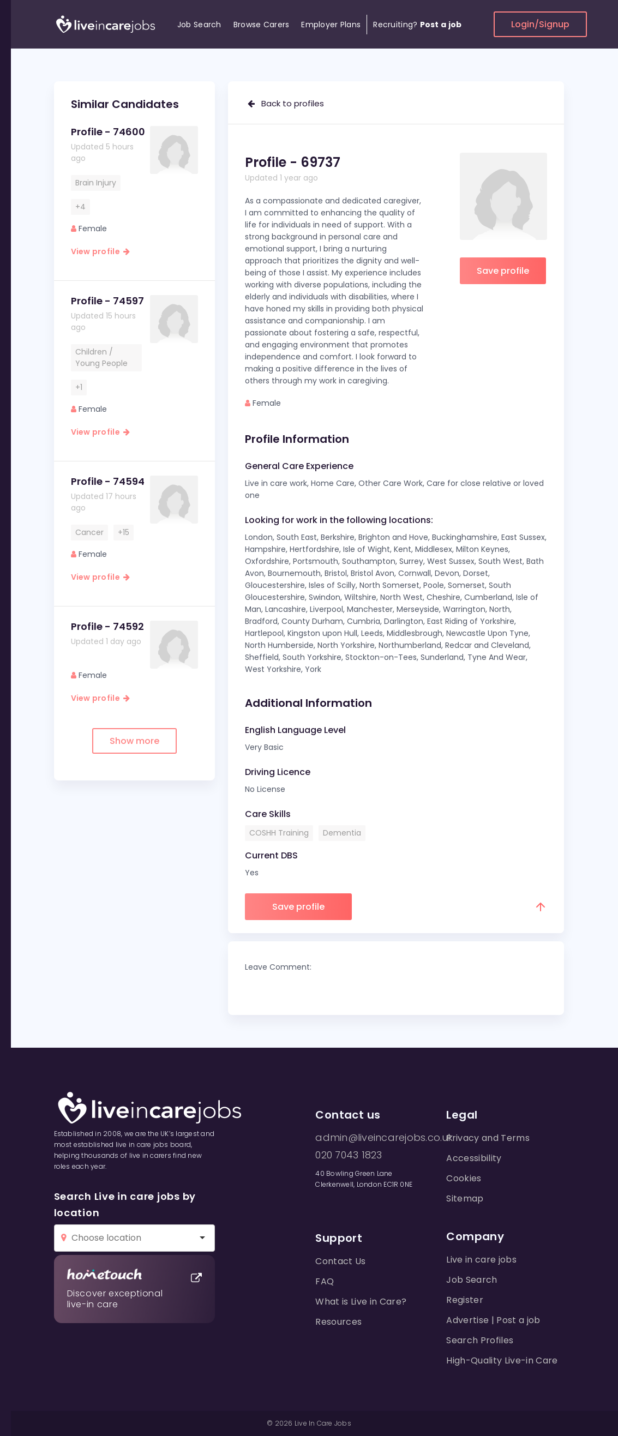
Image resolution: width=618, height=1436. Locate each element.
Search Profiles (479, 1340)
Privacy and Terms (487, 1138)
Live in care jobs (481, 1259)
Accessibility (473, 1158)
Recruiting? (417, 24)
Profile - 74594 (108, 481)
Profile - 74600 (108, 132)
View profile (100, 251)
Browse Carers (261, 24)
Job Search (199, 24)
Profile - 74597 (107, 301)
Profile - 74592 (107, 626)
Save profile (503, 271)
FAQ (324, 1281)
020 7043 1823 (348, 1155)
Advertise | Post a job (493, 1320)
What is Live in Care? (360, 1301)
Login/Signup (540, 24)
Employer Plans (331, 24)
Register (464, 1300)
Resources (338, 1321)
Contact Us (340, 1261)
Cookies (463, 1178)
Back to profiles (286, 103)
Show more (134, 741)
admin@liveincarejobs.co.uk (384, 1137)
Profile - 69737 (292, 162)
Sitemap (464, 1198)
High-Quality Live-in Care (501, 1360)
